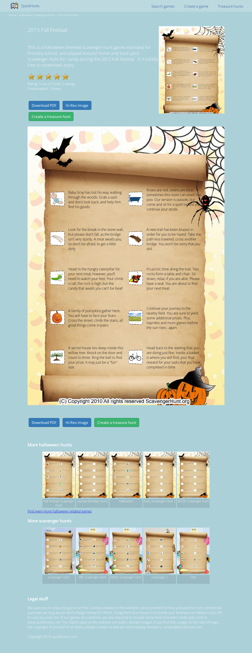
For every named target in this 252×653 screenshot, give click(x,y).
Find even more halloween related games (60, 511)
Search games (163, 6)
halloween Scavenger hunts (37, 15)
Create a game (196, 6)
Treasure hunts (230, 6)
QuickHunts (30, 5)
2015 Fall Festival (68, 15)
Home (12, 15)
